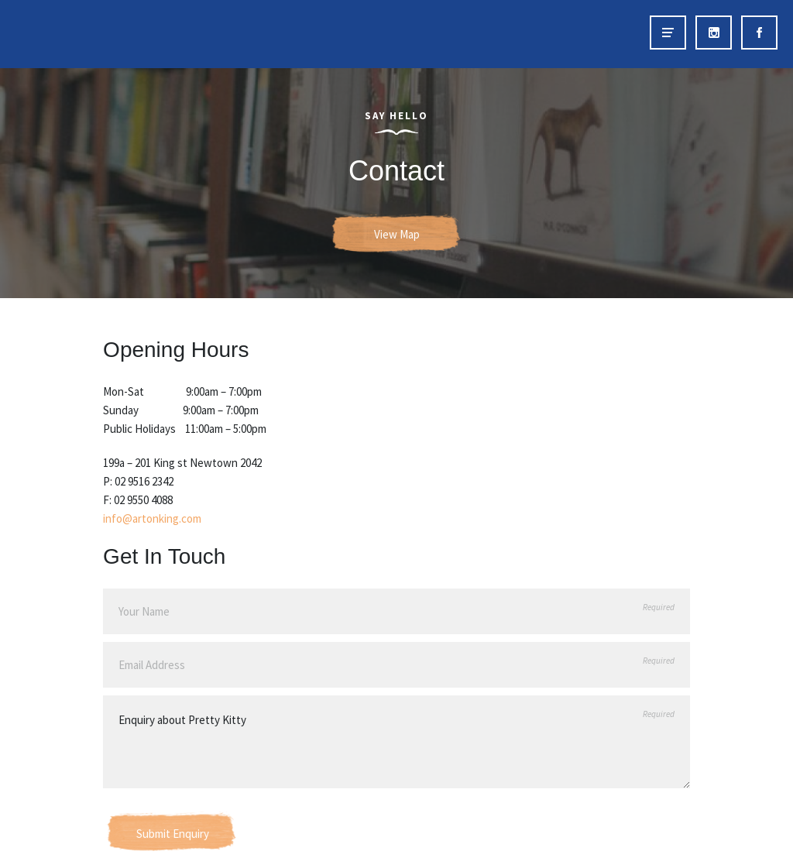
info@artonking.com (152, 518)
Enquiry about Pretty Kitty (396, 741)
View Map (397, 234)
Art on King (44, 34)
